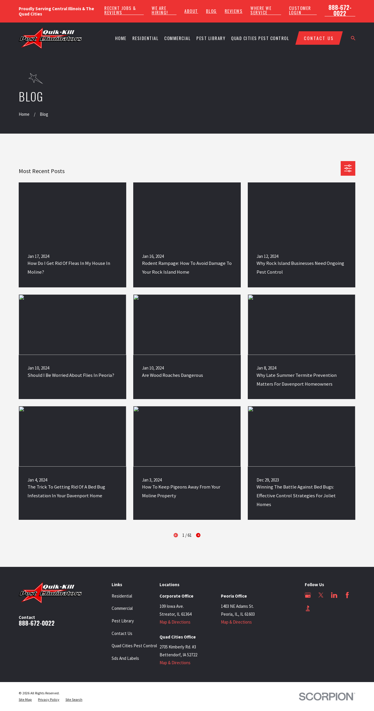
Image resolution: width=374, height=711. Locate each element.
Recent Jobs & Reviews (120, 10)
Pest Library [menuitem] (210, 38)
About (191, 11)
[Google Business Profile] (308, 595)
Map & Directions (175, 622)
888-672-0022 (340, 10)
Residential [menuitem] (145, 38)
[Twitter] (321, 595)
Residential (122, 596)
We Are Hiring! (160, 10)
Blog (211, 11)
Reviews (234, 11)
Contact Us (122, 633)
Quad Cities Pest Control (134, 645)
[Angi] (321, 608)
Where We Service (260, 10)
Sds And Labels (125, 658)
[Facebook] (347, 595)
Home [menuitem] (121, 38)
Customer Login (300, 10)
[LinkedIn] (334, 595)
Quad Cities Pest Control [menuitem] (260, 38)
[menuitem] (25, 699)
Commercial (122, 608)
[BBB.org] (308, 608)
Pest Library (123, 621)
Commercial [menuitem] (177, 38)
